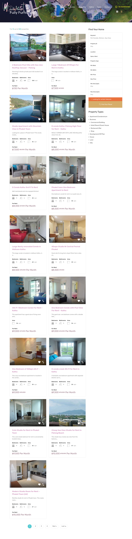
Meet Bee (64, 7)
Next (55, 526)
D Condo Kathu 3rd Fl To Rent (25, 187)
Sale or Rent (94, 56)
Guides (72, 7)
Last (64, 526)
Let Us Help (82, 7)
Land (91, 140)
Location (93, 52)
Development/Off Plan (97, 134)
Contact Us (108, 7)
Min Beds (93, 65)
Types (99, 7)
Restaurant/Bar (96, 128)
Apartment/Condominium (98, 116)
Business (93, 119)
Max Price (93, 79)
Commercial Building (98, 122)
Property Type (94, 61)
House (92, 137)
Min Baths (93, 70)
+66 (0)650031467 (124, 7)
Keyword (93, 35)
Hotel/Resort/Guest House (100, 125)
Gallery (91, 7)
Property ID (93, 43)
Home (55, 7)
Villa (91, 143)
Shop (92, 131)
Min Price (93, 74)
